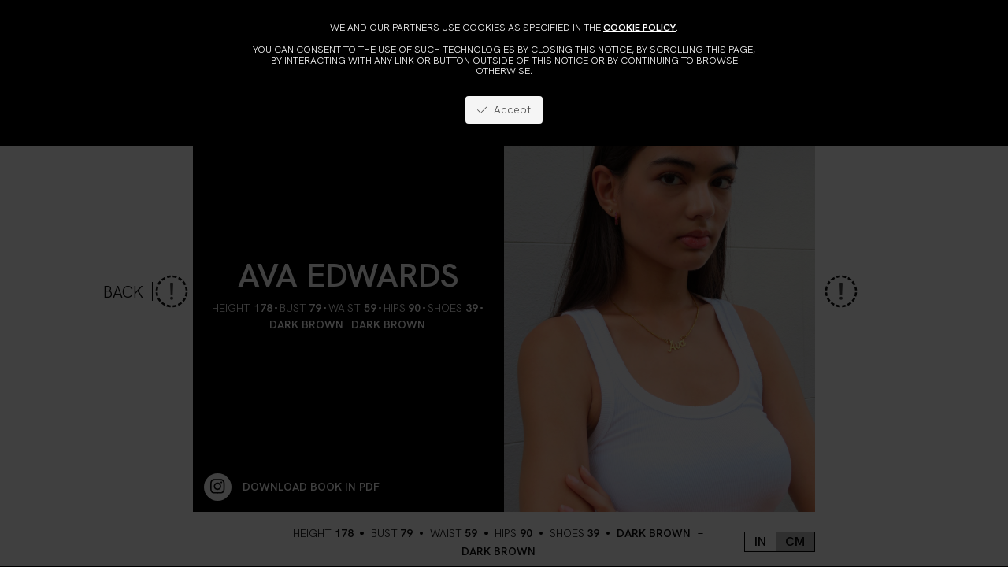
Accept (503, 109)
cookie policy (639, 27)
